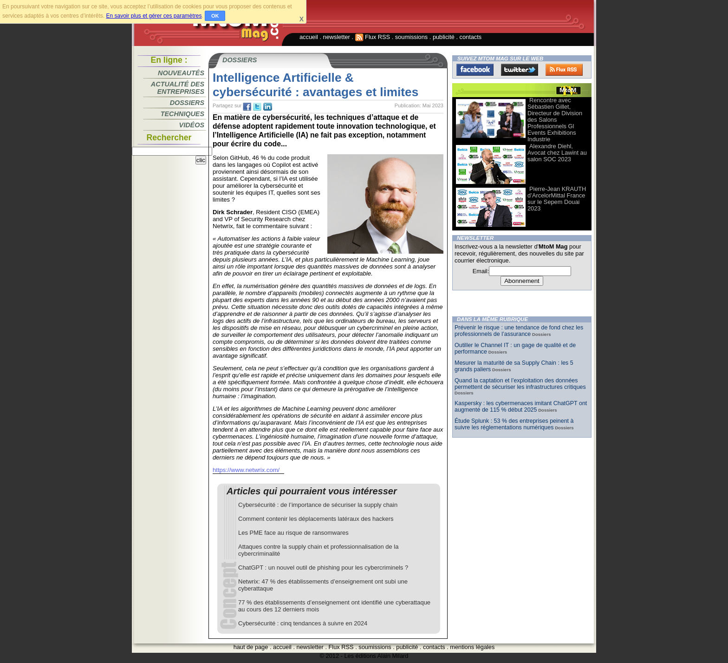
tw (257, 107)
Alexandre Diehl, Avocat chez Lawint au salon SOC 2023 (557, 153)
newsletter (336, 36)
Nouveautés (181, 73)
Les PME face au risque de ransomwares (293, 532)
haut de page (251, 646)
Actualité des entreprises (177, 87)
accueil (308, 36)
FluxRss (564, 70)
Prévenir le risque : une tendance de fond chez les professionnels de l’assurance (519, 330)
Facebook (475, 70)
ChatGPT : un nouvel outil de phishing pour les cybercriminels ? (323, 567)
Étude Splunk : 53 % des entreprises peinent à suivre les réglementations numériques (514, 424)
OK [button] (215, 16)
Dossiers (187, 102)
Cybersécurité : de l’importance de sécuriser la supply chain (317, 504)
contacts (471, 36)
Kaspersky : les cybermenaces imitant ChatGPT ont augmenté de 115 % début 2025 (521, 406)
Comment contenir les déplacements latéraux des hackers (316, 518)
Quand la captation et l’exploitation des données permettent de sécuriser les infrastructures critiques (520, 383)
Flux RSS (372, 36)
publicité (444, 36)
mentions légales (472, 646)
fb (247, 107)
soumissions (411, 36)
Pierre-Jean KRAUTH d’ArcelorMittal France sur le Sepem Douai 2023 (556, 198)
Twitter (519, 70)
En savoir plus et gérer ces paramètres (154, 16)
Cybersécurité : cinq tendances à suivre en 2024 (302, 623)
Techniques (182, 114)
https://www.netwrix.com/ (246, 469)
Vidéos (191, 125)
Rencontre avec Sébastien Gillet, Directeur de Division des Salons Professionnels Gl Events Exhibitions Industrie (554, 120)
